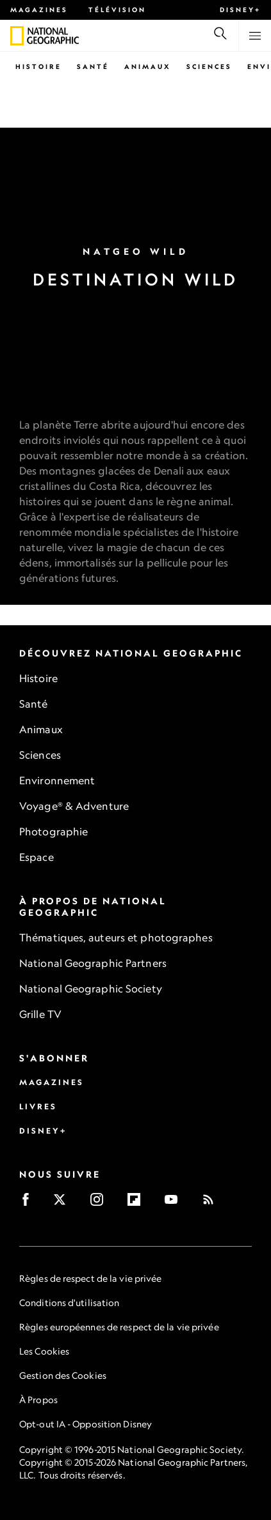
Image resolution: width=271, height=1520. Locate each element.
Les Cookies (44, 1351)
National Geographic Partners (93, 963)
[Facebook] (29, 1203)
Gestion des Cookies (62, 1375)
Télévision (117, 9)
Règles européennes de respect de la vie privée (119, 1326)
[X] (63, 1203)
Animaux (147, 66)
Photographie (53, 831)
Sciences (209, 66)
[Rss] (212, 1203)
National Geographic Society (90, 988)
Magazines (39, 9)
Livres (38, 1106)
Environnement (57, 780)
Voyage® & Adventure (74, 806)
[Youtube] (175, 1203)
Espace (36, 857)
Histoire (38, 66)
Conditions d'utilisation (69, 1302)
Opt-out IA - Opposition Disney (85, 1423)
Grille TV (40, 1014)
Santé (93, 66)
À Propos (38, 1399)
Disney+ (240, 9)
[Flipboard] (138, 1203)
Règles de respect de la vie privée (90, 1278)
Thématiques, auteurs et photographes (116, 937)
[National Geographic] (17, 35)
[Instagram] (100, 1203)
